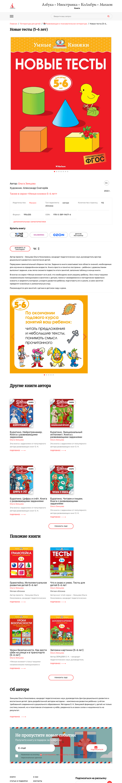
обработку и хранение (69, 754)
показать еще (61, 526)
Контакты (37, 781)
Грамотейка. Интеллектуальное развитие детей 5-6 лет (28, 583)
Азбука (47, 5)
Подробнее (17, 450)
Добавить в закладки (20, 248)
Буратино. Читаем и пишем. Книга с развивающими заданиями (66, 501)
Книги (77, 8)
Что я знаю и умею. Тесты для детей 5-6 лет (67, 583)
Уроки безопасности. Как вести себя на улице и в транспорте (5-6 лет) (28, 652)
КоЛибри (88, 5)
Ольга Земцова (27, 183)
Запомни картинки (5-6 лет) (66, 650)
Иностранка (67, 5)
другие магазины (78, 235)
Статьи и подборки (19, 781)
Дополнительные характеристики (30, 222)
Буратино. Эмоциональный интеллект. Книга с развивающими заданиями (66, 434)
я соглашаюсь (49, 754)
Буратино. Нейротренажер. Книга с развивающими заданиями (26, 434)
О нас (35, 777)
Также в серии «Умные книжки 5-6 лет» (33, 193)
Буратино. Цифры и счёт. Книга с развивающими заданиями (28, 499)
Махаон (106, 5)
